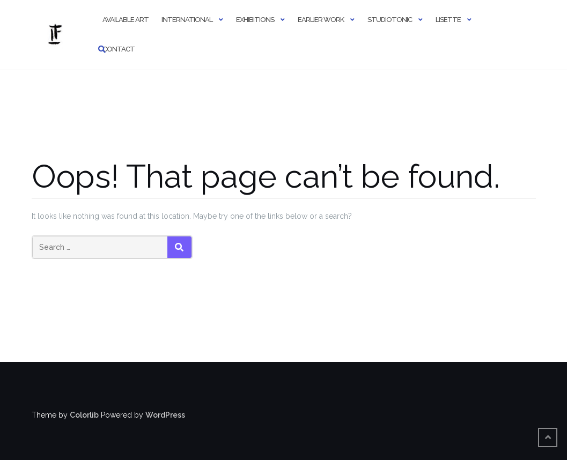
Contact (118, 49)
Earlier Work (321, 20)
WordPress (165, 415)
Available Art (125, 20)
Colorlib (84, 415)
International (186, 20)
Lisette (448, 20)
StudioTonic (389, 20)
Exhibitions (255, 20)
